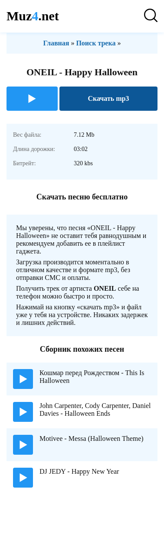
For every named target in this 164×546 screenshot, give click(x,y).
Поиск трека (95, 43)
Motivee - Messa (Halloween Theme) (91, 438)
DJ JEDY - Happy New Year (79, 471)
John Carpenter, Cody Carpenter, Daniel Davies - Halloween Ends (95, 409)
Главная (56, 43)
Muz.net (33, 16)
